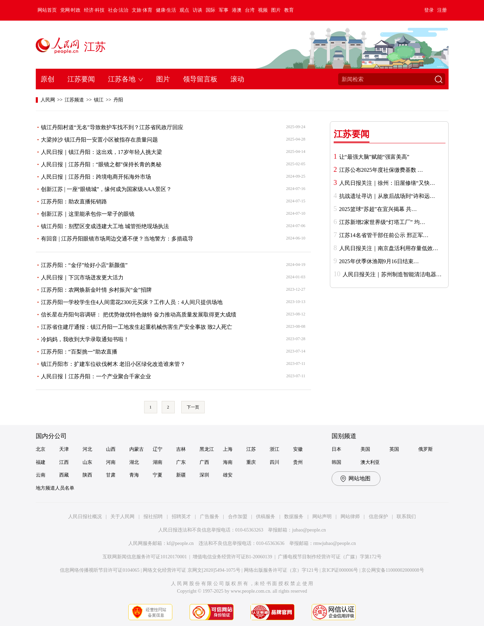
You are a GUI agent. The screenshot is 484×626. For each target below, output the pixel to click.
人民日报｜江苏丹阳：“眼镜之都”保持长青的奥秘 (101, 164)
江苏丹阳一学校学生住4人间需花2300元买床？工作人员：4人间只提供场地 (132, 302)
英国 (394, 449)
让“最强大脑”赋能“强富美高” (374, 157)
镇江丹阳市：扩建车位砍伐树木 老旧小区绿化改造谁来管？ (113, 364)
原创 (47, 79)
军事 (223, 10)
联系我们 (406, 516)
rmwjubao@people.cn (334, 543)
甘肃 (111, 475)
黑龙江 (207, 449)
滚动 (237, 79)
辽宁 (157, 449)
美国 (365, 449)
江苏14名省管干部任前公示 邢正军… (384, 235)
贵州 (298, 462)
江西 (64, 462)
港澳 (236, 10)
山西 (111, 449)
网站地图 (359, 478)
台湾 (250, 10)
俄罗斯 (425, 449)
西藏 (64, 475)
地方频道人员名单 (55, 488)
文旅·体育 (142, 10)
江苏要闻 (81, 79)
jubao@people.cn (309, 530)
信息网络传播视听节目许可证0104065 (99, 570)
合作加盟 (237, 516)
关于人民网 (122, 516)
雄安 (228, 475)
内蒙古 (136, 449)
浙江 (274, 449)
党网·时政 (70, 10)
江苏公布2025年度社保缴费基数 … (381, 170)
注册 (442, 10)
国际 (210, 10)
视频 (263, 10)
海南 (228, 462)
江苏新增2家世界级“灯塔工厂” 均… (382, 222)
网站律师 (350, 516)
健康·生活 (166, 10)
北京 (40, 449)
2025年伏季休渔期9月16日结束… (379, 261)
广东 (181, 462)
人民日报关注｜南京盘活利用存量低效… (388, 248)
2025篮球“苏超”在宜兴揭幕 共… (378, 209)
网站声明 (322, 516)
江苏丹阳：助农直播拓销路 (74, 201)
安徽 (298, 449)
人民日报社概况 (85, 516)
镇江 (99, 99)
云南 (40, 475)
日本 (336, 449)
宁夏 (157, 475)
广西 (204, 462)
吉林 (181, 449)
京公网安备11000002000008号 (393, 570)
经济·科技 (94, 10)
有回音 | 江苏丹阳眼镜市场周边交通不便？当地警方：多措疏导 (117, 239)
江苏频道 (74, 99)
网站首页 (47, 10)
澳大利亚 (370, 462)
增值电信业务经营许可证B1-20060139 (232, 556)
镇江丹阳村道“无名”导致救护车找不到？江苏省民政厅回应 (112, 127)
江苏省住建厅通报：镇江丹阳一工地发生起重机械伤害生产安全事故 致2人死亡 (136, 327)
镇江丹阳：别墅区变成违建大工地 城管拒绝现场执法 (105, 226)
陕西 (87, 475)
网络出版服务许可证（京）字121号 (281, 570)
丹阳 (118, 99)
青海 (134, 475)
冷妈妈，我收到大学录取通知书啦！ (85, 339)
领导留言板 (200, 79)
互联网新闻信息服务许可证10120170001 (145, 556)
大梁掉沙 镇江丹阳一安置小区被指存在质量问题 (99, 140)
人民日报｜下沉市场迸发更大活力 (82, 277)
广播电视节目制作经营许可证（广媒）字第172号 (329, 556)
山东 (87, 462)
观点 (184, 10)
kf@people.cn (180, 543)
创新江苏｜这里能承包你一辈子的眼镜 (88, 214)
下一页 (193, 407)
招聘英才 (181, 516)
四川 (274, 462)
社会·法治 (118, 10)
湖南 (157, 462)
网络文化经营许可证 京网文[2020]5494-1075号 (191, 570)
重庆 (251, 462)
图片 (276, 10)
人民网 (48, 99)
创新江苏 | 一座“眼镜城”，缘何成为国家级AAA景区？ (106, 189)
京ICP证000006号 (340, 570)
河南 (111, 462)
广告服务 (209, 516)
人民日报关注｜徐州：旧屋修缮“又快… (387, 183)
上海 (228, 449)
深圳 (204, 475)
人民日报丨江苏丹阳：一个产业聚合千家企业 (96, 376)
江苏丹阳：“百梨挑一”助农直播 (79, 352)
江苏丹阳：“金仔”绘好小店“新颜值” (84, 265)
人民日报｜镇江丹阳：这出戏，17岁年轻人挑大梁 (101, 152)
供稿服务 (265, 516)
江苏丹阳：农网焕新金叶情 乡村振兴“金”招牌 (96, 290)
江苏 (95, 47)
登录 (429, 10)
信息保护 (378, 516)
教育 (289, 10)
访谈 (197, 10)
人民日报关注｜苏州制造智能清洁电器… (392, 274)
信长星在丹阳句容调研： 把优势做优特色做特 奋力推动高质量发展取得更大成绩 (138, 314)
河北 (87, 449)
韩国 (336, 462)
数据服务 (293, 516)
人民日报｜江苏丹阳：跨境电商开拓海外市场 (96, 177)
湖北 (134, 462)
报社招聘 (153, 516)
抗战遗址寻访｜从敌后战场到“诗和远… (387, 196)
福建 (40, 462)
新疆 (181, 475)
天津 (64, 449)
